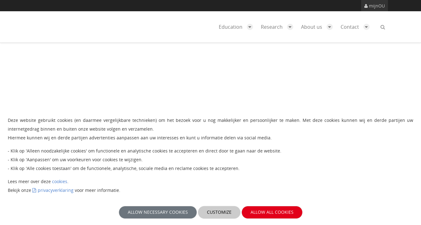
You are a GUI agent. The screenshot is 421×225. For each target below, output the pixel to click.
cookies (59, 181)
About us (318, 27)
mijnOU (374, 6)
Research (278, 27)
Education (237, 27)
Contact (357, 27)
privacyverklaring (56, 190)
